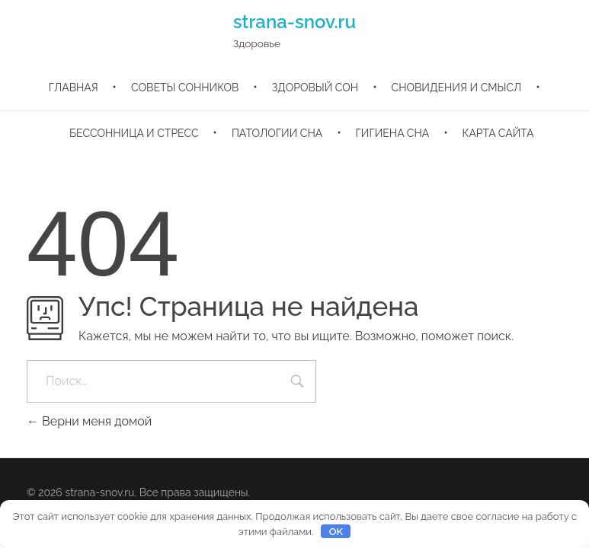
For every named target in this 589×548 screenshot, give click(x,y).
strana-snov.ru (294, 22)
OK (336, 531)
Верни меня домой (89, 421)
